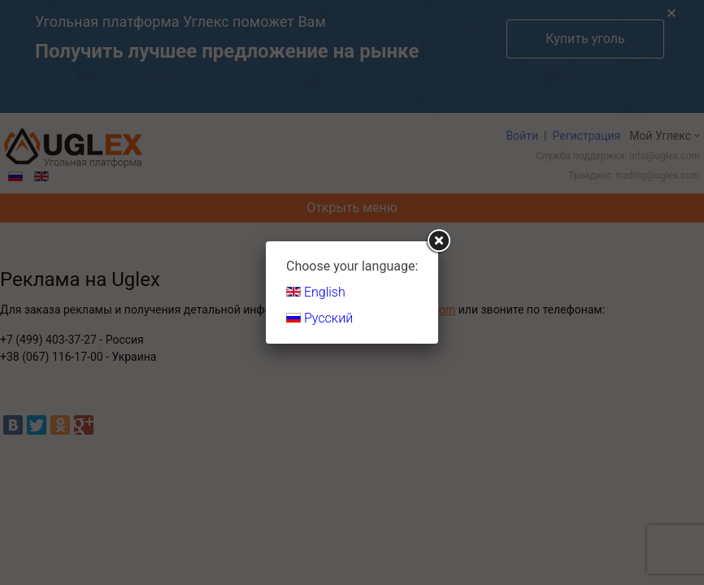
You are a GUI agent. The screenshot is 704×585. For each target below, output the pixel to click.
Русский (319, 318)
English (315, 292)
